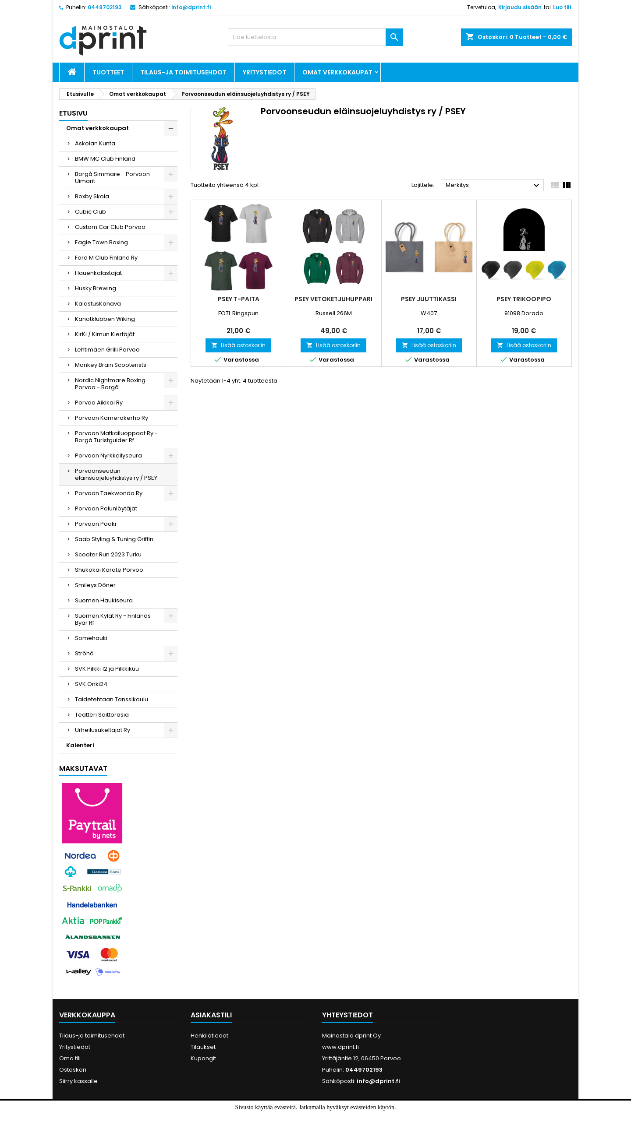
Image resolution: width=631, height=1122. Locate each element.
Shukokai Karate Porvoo (109, 570)
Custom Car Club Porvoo (110, 227)
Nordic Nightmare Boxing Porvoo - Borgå (110, 383)
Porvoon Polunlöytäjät (106, 508)
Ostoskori (72, 1070)
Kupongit (203, 1058)
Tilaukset (203, 1047)
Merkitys (494, 185)
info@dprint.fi (191, 7)
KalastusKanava (98, 303)
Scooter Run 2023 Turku (108, 554)
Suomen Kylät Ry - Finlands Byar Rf (113, 619)
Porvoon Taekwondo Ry (108, 493)
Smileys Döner (95, 585)
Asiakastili (211, 1015)
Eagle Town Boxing (101, 242)
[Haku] (315, 37)
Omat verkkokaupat (337, 72)
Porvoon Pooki (95, 524)
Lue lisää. (335, 1116)
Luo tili (562, 7)
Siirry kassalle (78, 1081)
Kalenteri (80, 745)
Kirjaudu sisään (520, 7)
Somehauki (91, 638)
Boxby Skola (92, 196)
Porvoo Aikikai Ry (99, 402)
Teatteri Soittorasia (102, 714)
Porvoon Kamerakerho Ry (111, 418)
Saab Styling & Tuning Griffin (114, 539)
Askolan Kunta (95, 143)
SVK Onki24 (91, 684)
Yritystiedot (264, 72)
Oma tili (70, 1058)
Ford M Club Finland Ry (106, 257)
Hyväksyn (300, 1116)
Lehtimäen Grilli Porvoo (107, 349)
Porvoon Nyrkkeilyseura (108, 455)
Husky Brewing (95, 288)
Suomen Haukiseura (104, 600)
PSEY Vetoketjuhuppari (333, 299)
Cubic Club (90, 212)
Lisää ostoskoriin (238, 345)
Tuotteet (108, 72)
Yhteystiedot (347, 1015)
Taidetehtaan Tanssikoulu (111, 699)
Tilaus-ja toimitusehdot (183, 72)
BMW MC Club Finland (105, 159)
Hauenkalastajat (98, 273)
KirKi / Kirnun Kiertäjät (105, 334)
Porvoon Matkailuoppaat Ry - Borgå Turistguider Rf (116, 436)
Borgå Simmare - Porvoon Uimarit (112, 177)
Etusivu (73, 113)
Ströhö (84, 653)
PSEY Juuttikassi (429, 299)
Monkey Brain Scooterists (110, 365)
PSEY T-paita (238, 299)
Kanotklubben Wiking (105, 319)
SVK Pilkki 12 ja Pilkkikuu (107, 669)
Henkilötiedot (209, 1035)
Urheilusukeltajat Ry (102, 730)
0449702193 (105, 7)
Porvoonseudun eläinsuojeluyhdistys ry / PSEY (116, 474)
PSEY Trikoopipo (523, 299)
